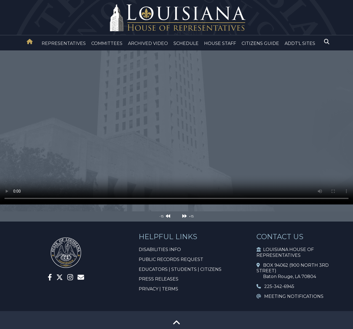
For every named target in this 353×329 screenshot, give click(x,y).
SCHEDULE (186, 43)
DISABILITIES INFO (160, 249)
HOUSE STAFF (220, 43)
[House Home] (30, 41)
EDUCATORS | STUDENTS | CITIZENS (180, 269)
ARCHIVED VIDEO (148, 43)
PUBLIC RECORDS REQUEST (171, 259)
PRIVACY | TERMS (158, 289)
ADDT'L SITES (300, 43)
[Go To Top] (176, 324)
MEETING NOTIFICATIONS (289, 296)
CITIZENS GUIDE (260, 43)
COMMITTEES (106, 43)
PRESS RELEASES (158, 279)
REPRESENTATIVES (64, 43)
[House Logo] (176, 18)
